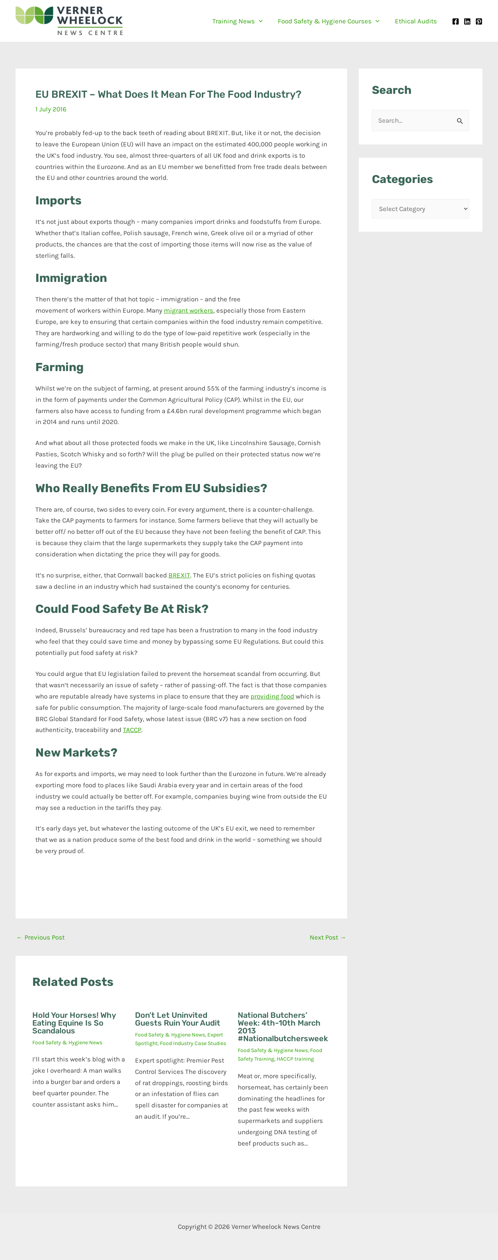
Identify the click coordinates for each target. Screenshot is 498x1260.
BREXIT (179, 575)
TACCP (132, 730)
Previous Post (40, 937)
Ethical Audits (417, 21)
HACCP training (295, 1059)
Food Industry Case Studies (193, 1043)
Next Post (328, 937)
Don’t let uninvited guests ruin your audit (177, 1019)
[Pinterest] (478, 21)
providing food (272, 696)
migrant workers (188, 310)
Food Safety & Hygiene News (67, 1042)
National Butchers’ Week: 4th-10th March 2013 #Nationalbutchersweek (283, 1026)
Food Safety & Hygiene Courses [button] (331, 21)
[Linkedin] (467, 21)
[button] (264, 21)
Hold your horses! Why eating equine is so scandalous (74, 1022)
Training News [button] (242, 21)
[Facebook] (455, 21)
